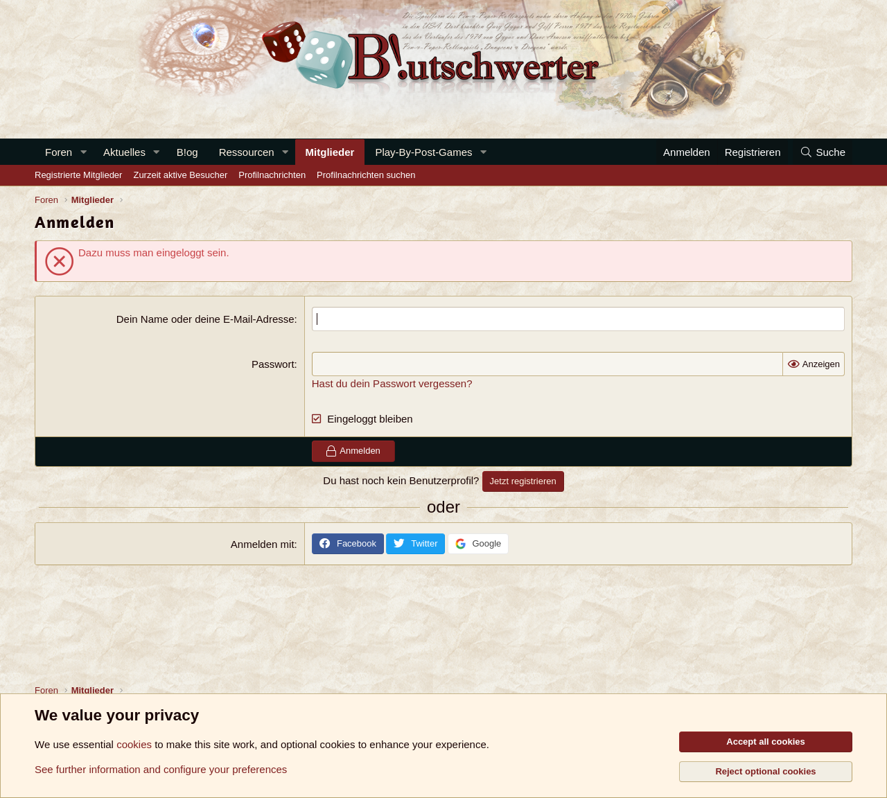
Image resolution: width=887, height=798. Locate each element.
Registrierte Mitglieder (78, 175)
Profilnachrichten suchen (366, 175)
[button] (83, 152)
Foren (58, 152)
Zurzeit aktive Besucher (180, 175)
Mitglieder (330, 152)
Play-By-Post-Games (423, 152)
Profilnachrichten (272, 175)
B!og (187, 152)
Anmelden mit (263, 544)
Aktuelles (124, 152)
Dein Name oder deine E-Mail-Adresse (205, 319)
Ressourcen (246, 152)
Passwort (273, 364)
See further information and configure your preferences (161, 769)
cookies (134, 744)
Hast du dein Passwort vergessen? (392, 383)
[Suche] (822, 152)
